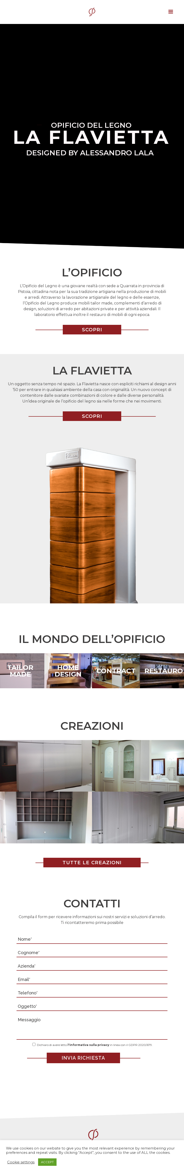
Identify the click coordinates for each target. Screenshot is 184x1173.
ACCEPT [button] (47, 1162)
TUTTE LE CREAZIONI (92, 862)
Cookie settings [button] (20, 1162)
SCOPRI (92, 330)
